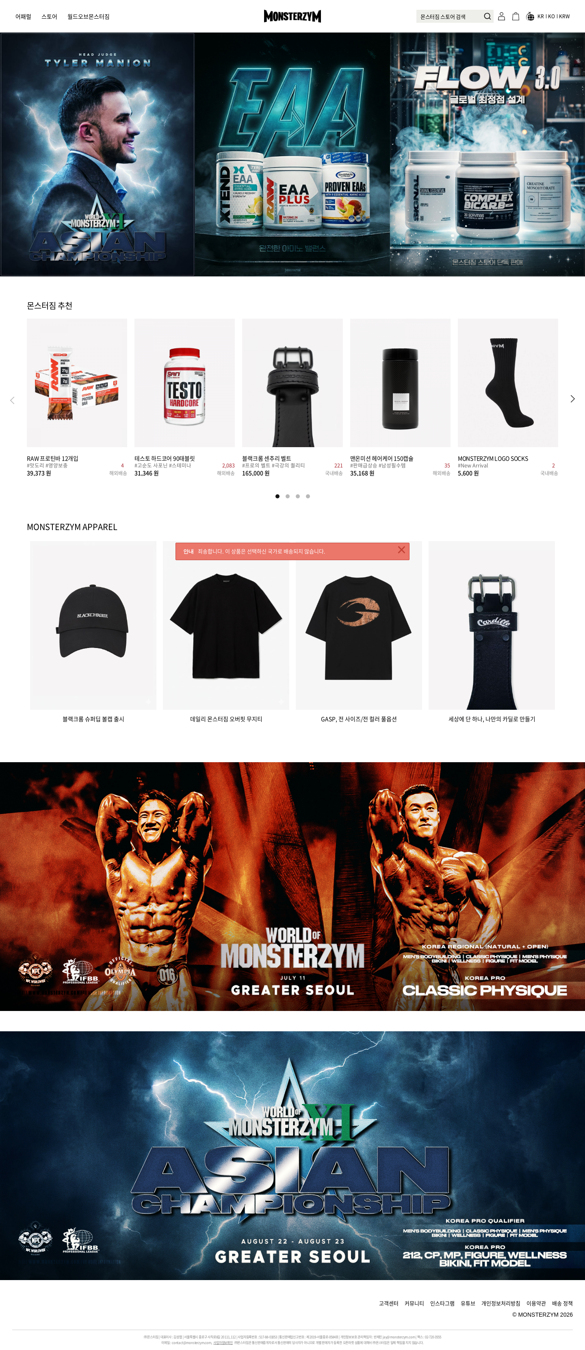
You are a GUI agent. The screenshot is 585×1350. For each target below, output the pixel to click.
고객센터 (389, 1303)
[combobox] (455, 16)
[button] (572, 399)
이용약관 (536, 1303)
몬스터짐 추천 (49, 306)
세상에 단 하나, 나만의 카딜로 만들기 (491, 718)
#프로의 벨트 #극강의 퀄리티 (273, 466)
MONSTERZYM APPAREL (72, 527)
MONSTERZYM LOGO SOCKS (493, 458)
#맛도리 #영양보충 (47, 466)
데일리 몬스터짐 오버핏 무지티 (226, 718)
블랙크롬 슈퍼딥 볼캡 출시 (93, 718)
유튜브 (468, 1303)
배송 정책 (562, 1303)
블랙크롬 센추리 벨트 (266, 458)
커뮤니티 (414, 1303)
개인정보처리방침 (500, 1303)
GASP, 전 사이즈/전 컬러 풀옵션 (359, 718)
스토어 (49, 16)
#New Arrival (473, 466)
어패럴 (23, 16)
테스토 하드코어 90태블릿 (164, 458)
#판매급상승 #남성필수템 (378, 466)
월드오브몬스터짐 (88, 16)
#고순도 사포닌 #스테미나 (162, 466)
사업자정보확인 (223, 1342)
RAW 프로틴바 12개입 (52, 458)
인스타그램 (442, 1303)
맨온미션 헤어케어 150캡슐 (382, 458)
